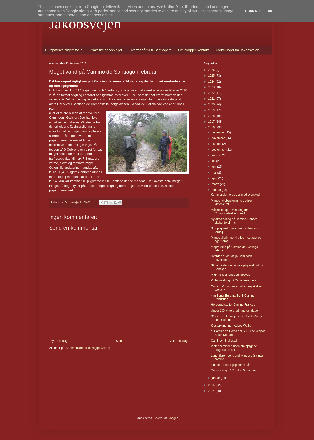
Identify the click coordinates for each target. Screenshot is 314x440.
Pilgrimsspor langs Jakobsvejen (231, 274)
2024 (212, 81)
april (215, 178)
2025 (212, 75)
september (219, 149)
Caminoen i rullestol (224, 340)
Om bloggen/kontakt (193, 50)
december (219, 132)
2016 (212, 127)
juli (214, 161)
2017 (212, 121)
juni (214, 166)
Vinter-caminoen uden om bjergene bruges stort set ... (234, 347)
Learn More (254, 11)
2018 (212, 116)
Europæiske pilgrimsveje (64, 50)
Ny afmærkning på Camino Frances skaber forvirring (234, 220)
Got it (272, 11)
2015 (212, 385)
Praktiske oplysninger (106, 50)
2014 (212, 391)
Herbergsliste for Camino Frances (233, 304)
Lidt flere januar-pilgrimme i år (230, 365)
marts (216, 184)
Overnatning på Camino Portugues (233, 370)
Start (119, 341)
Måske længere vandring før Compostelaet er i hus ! (229, 211)
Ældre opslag (179, 341)
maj (214, 172)
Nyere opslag (59, 341)
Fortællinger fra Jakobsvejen (237, 50)
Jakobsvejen (85, 23)
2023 (212, 87)
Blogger (173, 418)
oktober (217, 144)
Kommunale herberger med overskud (235, 194)
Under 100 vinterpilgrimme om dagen (235, 310)
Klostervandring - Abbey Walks (231, 325)
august (216, 155)
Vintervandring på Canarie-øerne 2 (233, 280)
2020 (212, 104)
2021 (212, 98)
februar (217, 190)
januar (216, 378)
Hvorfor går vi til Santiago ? (150, 50)
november (219, 138)
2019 (212, 110)
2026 (212, 70)
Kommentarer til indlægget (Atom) (88, 348)
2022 (212, 93)
